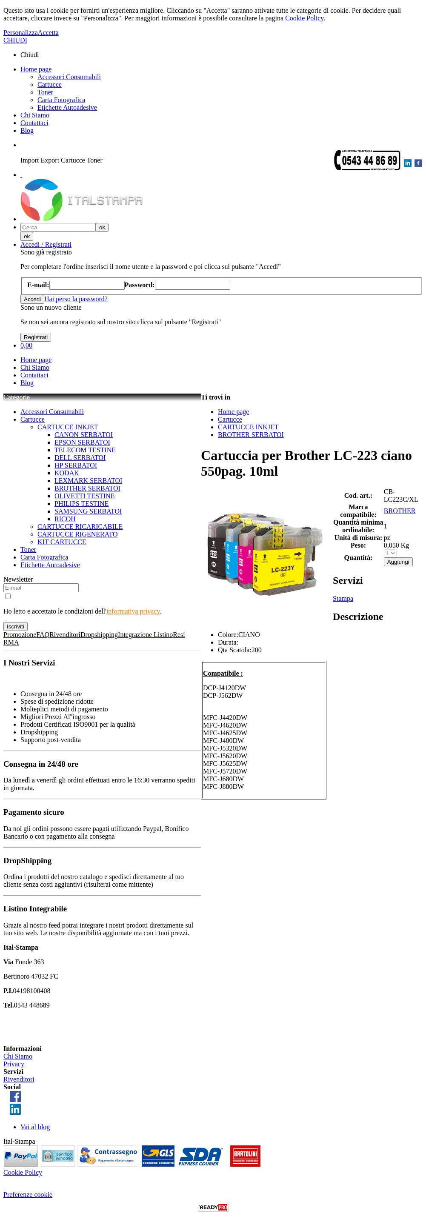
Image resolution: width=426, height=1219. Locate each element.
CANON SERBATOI (83, 434)
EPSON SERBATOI (82, 442)
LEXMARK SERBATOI (88, 480)
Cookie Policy (304, 18)
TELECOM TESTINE (85, 450)
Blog (27, 130)
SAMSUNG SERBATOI (88, 511)
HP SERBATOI (75, 465)
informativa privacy (133, 611)
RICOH (65, 518)
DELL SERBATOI (80, 457)
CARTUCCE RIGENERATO (77, 534)
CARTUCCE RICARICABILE (80, 526)
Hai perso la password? (76, 299)
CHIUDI (15, 40)
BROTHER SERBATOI (87, 488)
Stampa (343, 598)
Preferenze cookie (27, 1194)
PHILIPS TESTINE (81, 503)
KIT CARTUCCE (61, 541)
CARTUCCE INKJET (67, 427)
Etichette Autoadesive (67, 107)
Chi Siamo (34, 115)
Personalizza (20, 32)
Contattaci (34, 122)
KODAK (66, 473)
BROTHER (400, 510)
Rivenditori (18, 1079)
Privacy (13, 1064)
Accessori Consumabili (69, 76)
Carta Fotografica (61, 99)
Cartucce (49, 84)
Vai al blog (35, 1127)
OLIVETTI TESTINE (84, 496)
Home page (35, 69)
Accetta (48, 32)
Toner (45, 92)
